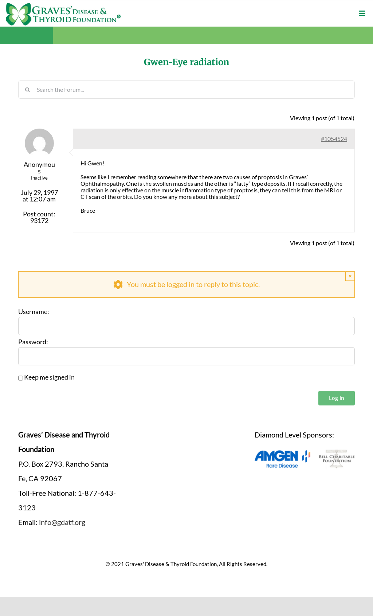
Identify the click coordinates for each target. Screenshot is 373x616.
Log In (336, 398)
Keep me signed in (49, 377)
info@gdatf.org (62, 522)
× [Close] (350, 276)
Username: (33, 312)
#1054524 (334, 138)
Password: (33, 342)
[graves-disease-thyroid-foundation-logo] (63, 5)
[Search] (27, 90)
